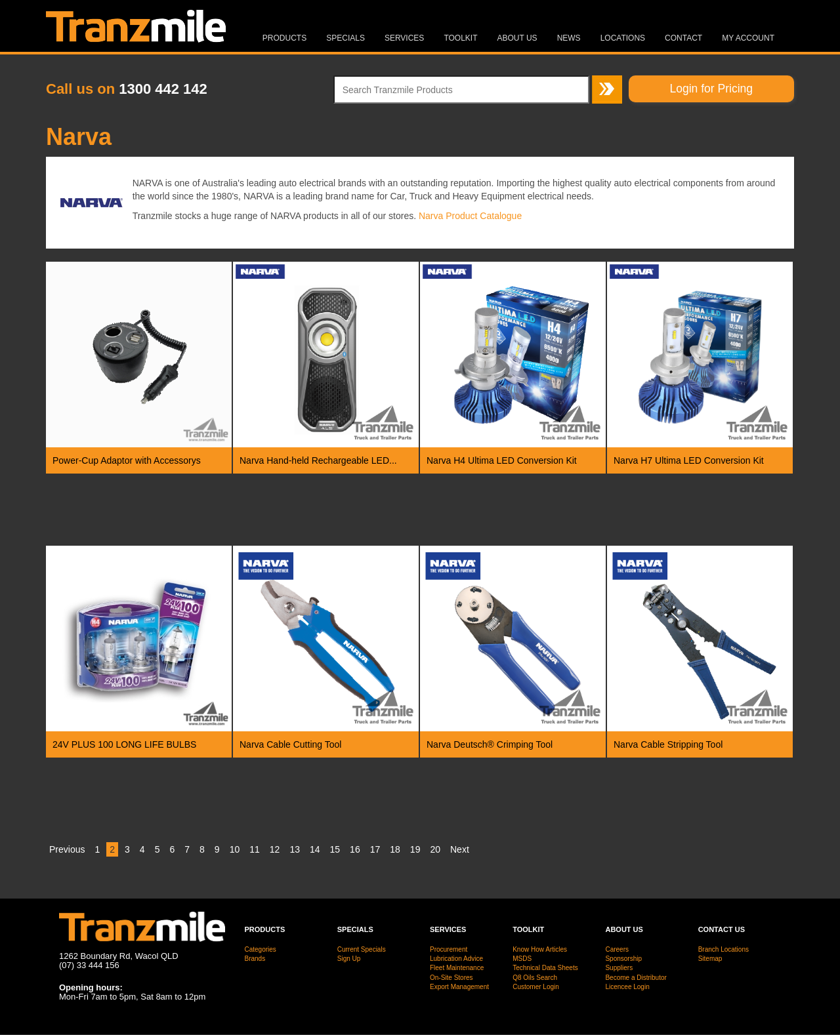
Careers (617, 949)
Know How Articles (540, 949)
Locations (622, 38)
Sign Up (349, 958)
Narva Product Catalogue (470, 216)
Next (459, 849)
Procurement (448, 949)
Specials (345, 38)
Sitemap (710, 958)
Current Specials (361, 949)
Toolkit (460, 38)
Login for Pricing (711, 88)
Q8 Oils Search (535, 977)
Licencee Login (627, 986)
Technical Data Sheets (545, 967)
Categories (260, 949)
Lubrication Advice (456, 958)
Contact (683, 38)
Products (284, 38)
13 (294, 849)
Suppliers (619, 967)
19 (415, 849)
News (569, 38)
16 (355, 849)
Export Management (459, 986)
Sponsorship (623, 958)
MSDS (522, 958)
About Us (517, 38)
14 (315, 849)
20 (435, 849)
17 (375, 849)
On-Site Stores (451, 977)
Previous (67, 849)
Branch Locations (723, 949)
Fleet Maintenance (457, 967)
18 (395, 849)
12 (275, 849)
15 (335, 849)
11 (254, 849)
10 (235, 849)
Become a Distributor (635, 977)
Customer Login (536, 986)
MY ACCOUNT (748, 38)
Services (404, 38)
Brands (255, 958)
